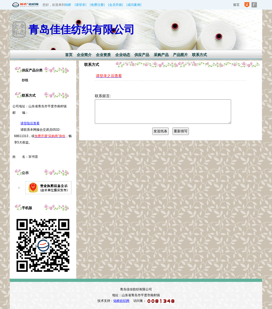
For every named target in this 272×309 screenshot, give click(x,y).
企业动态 (122, 55)
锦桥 (68, 5)
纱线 (25, 80)
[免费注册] (97, 5)
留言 (236, 5)
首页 (69, 55)
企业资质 (103, 55)
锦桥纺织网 (121, 301)
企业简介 (84, 55)
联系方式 (199, 55)
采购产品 (161, 55)
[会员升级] (115, 5)
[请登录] (80, 5)
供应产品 (141, 55)
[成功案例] (133, 5)
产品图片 (180, 55)
